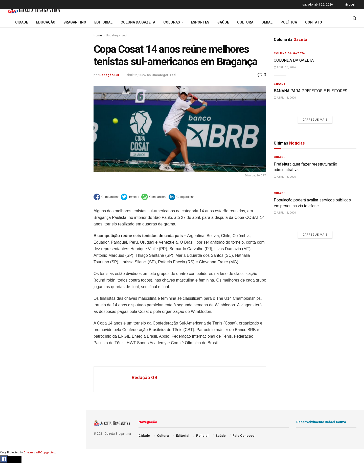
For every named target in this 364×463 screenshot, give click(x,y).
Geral (9, 255)
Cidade (11, 159)
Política (11, 236)
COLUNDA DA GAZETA (294, 60)
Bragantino (14, 197)
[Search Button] (75, 303)
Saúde (10, 246)
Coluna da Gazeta (20, 188)
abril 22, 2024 (136, 75)
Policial (11, 226)
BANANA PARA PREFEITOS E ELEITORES (310, 90)
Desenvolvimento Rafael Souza (321, 422)
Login (351, 4)
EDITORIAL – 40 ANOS (26, 105)
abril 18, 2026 (285, 67)
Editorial (12, 178)
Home (98, 35)
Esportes (12, 207)
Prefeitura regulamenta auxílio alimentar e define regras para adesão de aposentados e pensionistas (43, 80)
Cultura (11, 217)
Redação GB (109, 75)
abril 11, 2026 (285, 97)
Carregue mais (42, 118)
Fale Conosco (16, 265)
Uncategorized (116, 35)
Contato (313, 22)
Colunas (171, 22)
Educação (13, 168)
